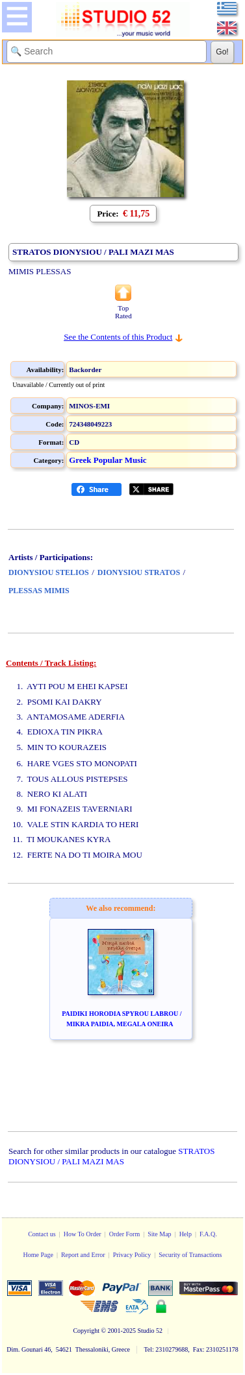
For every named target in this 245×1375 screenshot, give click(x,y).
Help (185, 1234)
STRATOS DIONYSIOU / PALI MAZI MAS (111, 1156)
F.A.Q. (208, 1234)
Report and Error (83, 1254)
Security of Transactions (190, 1254)
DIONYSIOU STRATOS (138, 572)
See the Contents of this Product (118, 337)
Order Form (124, 1234)
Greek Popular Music (107, 460)
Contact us (42, 1234)
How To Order (82, 1234)
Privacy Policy (132, 1254)
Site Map (159, 1234)
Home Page (38, 1254)
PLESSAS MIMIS (39, 590)
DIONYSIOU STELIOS (48, 572)
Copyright (86, 1330)
